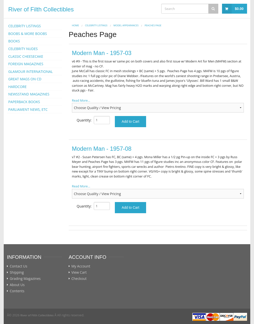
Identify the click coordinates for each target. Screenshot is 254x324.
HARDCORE (17, 86)
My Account (80, 266)
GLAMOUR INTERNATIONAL (30, 71)
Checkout (79, 278)
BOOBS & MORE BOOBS (27, 33)
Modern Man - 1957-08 (101, 149)
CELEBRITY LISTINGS (24, 26)
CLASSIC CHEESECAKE (25, 56)
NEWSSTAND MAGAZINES (28, 94)
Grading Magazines (25, 278)
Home (75, 25)
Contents (17, 291)
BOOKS (14, 41)
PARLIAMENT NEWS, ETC (28, 109)
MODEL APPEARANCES (126, 25)
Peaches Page (153, 25)
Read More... (81, 100)
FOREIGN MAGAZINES (25, 63)
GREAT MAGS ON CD (24, 79)
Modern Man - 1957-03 (101, 53)
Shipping (17, 272)
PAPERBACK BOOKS (24, 101)
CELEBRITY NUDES (23, 48)
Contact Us (18, 266)
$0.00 (239, 9)
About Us (17, 285)
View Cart (79, 272)
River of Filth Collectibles (41, 9)
